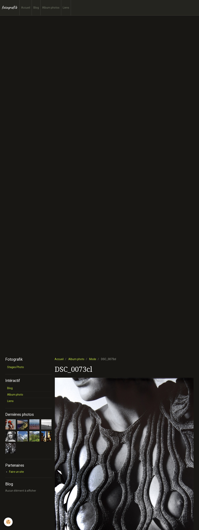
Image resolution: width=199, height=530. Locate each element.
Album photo (76, 359)
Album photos (50, 7)
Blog (36, 7)
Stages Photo (15, 367)
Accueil (25, 7)
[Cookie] (8, 522)
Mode (92, 359)
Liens (66, 7)
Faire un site (16, 471)
